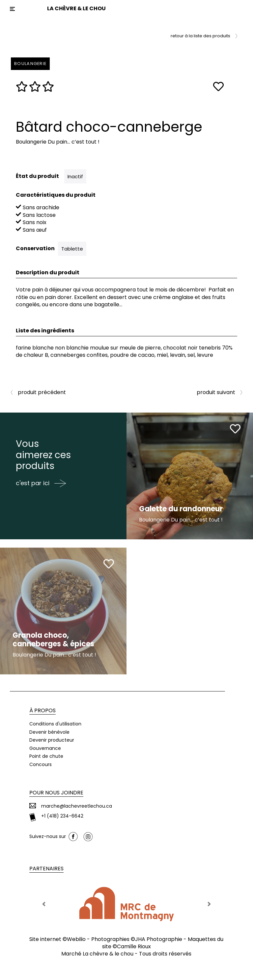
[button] (43, 904)
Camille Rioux (134, 946)
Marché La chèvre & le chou (97, 953)
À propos (42, 710)
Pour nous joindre (56, 792)
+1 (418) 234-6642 (62, 816)
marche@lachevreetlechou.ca (76, 806)
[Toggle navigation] (12, 9)
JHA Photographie (158, 939)
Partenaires (46, 868)
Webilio (76, 939)
